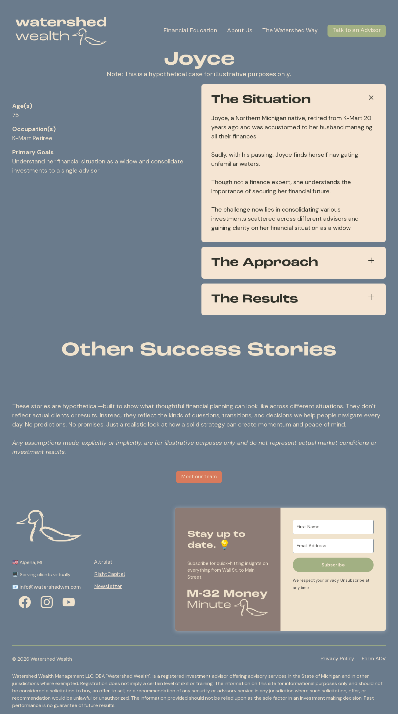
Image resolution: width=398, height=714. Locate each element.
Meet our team (199, 477)
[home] (61, 31)
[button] (227, 602)
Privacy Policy (337, 659)
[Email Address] (333, 546)
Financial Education (190, 31)
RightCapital (109, 574)
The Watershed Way (290, 31)
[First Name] (333, 527)
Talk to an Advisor (356, 31)
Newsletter (108, 586)
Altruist (103, 562)
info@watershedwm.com (50, 587)
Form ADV (373, 659)
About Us (239, 31)
